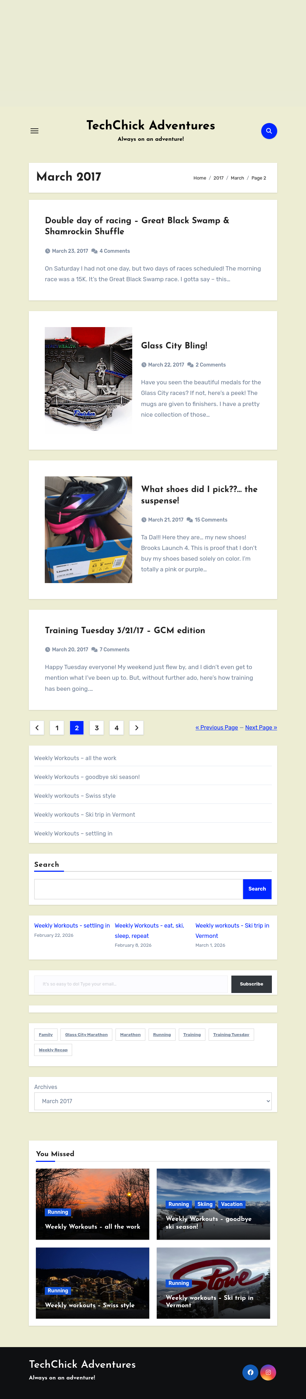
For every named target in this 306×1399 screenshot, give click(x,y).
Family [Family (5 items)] (46, 1034)
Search (46, 865)
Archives (45, 1087)
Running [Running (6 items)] (162, 1034)
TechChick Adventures (150, 126)
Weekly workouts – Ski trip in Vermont (84, 814)
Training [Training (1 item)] (192, 1034)
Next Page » (261, 727)
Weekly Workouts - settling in (72, 925)
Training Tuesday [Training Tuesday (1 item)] (231, 1034)
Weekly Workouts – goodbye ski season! (87, 777)
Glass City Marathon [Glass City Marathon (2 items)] (86, 1034)
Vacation (231, 1204)
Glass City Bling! (174, 346)
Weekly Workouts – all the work (75, 758)
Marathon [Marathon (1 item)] (130, 1034)
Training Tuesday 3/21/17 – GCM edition (125, 631)
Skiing (205, 1204)
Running (58, 1212)
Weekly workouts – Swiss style (75, 795)
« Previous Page (216, 727)
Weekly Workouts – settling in (73, 833)
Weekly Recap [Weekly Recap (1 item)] (53, 1049)
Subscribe (251, 984)
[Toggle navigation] (34, 131)
